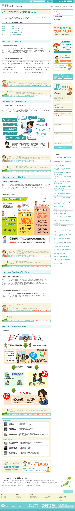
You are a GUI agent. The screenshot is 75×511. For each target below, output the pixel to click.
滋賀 (56, 482)
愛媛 (35, 483)
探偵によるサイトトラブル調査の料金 (11, 30)
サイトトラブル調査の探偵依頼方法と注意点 (12, 32)
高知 (40, 483)
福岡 (48, 483)
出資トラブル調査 (58, 263)
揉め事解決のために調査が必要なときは (62, 216)
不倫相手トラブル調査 (59, 165)
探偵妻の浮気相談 (58, 183)
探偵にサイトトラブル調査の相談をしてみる (12, 28)
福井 (25, 482)
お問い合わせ (47, 497)
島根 (17, 483)
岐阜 (38, 482)
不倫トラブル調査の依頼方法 (60, 256)
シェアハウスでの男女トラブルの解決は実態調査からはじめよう (62, 212)
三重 (40, 482)
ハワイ (18, 485)
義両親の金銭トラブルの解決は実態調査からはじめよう (62, 162)
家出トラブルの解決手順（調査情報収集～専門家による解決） (62, 169)
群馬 (48, 480)
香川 (33, 483)
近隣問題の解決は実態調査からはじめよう (62, 226)
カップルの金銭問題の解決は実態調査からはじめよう (62, 243)
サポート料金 (3, 497)
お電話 (59, 98)
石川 (22, 482)
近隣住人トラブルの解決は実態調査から (62, 198)
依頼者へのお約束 (62, 496)
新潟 (12, 482)
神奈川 (45, 480)
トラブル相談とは (58, 16)
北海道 (12, 480)
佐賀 (53, 483)
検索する (48, 1)
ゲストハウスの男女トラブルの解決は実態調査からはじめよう (62, 235)
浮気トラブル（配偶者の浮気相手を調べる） (62, 239)
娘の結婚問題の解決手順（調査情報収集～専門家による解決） (62, 173)
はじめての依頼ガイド (34, 496)
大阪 (48, 482)
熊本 (3, 485)
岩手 (18, 480)
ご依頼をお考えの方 (59, 14)
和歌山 (6, 483)
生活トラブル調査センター (38, 485)
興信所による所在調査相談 (60, 209)
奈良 (53, 482)
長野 (15, 482)
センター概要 (57, 19)
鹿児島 (8, 485)
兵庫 (3, 483)
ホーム (55, 11)
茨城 (53, 480)
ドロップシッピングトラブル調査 (61, 246)
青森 (16, 480)
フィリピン (22, 485)
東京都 (36, 480)
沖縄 (12, 485)
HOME (52, 6)
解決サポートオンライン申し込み (65, 494)
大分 (56, 483)
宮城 (23, 480)
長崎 (51, 483)
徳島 (38, 483)
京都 (51, 482)
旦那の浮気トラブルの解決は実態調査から (62, 177)
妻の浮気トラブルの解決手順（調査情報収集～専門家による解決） (62, 187)
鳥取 (15, 483)
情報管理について (62, 497)
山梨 (17, 482)
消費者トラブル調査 (58, 206)
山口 (25, 483)
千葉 (40, 480)
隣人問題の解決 (57, 223)
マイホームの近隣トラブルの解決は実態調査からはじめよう (62, 202)
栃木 (50, 480)
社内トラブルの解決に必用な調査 (61, 220)
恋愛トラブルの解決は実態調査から (62, 181)
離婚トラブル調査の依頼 (59, 253)
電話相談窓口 (18, 496)
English (60, 500)
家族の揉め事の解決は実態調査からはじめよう (62, 230)
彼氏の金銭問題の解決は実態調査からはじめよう (62, 250)
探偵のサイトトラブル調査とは (9, 26)
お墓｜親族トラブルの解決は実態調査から (62, 158)
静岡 (33, 482)
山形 (26, 480)
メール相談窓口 (18, 497)
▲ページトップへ (68, 491)
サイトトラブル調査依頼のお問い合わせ (11, 34)
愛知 (35, 482)
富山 (20, 482)
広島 (22, 483)
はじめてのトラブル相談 (34, 497)
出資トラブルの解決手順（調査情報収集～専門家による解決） (62, 194)
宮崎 (6, 485)
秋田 (21, 480)
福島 (28, 480)
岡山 (20, 483)
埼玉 (42, 480)
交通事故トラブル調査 (59, 190)
